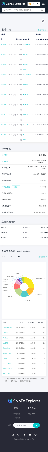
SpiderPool (26, 44)
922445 (3, 74)
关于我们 (16, 414)
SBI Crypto (6, 363)
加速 (16, 187)
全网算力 (5, 155)
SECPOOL (6, 373)
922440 (3, 125)
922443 (3, 95)
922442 (3, 105)
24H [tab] (3, 257)
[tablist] (24, 256)
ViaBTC (25, 95)
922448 (3, 44)
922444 (3, 85)
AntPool (25, 54)
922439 (3, 135)
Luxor (5, 358)
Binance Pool (7, 368)
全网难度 (5, 161)
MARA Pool (27, 74)
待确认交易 (6, 187)
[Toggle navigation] (43, 4)
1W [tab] (19, 257)
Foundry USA (25, 67)
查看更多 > (42, 30)
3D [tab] (11, 257)
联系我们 (16, 418)
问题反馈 (31, 414)
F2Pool (25, 85)
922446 (3, 64)
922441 (3, 115)
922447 (3, 54)
